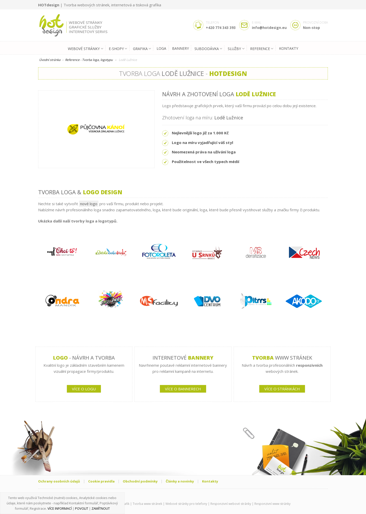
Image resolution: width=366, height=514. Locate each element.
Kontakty (288, 48)
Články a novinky (180, 481)
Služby (236, 48)
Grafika (142, 48)
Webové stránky (85, 48)
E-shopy (118, 48)
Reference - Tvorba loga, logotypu (89, 60)
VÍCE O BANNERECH (183, 388)
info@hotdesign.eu (269, 27)
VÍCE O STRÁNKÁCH (282, 388)
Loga (161, 48)
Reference (261, 48)
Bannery (180, 48)
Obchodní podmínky (140, 481)
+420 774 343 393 (221, 27)
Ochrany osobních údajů (59, 481)
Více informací (60, 508)
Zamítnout (101, 508)
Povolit (81, 508)
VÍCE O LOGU (84, 388)
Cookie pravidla (101, 481)
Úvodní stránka (49, 60)
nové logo (88, 203)
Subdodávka (208, 48)
